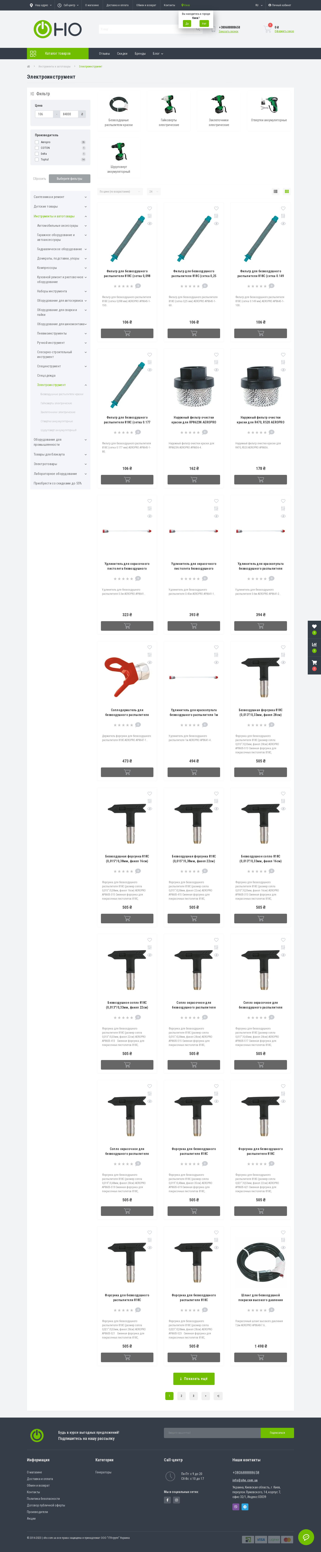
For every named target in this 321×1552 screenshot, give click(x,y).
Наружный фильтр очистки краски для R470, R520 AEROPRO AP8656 (260, 422)
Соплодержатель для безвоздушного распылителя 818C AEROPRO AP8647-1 (127, 714)
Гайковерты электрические (56, 403)
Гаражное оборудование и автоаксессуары (56, 237)
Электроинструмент (51, 385)
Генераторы (103, 1472)
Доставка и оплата (117, 5)
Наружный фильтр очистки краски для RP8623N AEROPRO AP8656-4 (193, 422)
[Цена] (44, 114)
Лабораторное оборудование (55, 474)
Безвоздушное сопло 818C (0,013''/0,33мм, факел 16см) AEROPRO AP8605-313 (260, 861)
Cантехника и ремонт (49, 197)
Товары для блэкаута (49, 454)
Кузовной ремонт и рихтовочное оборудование (60, 279)
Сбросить (39, 178)
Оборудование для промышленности (47, 442)
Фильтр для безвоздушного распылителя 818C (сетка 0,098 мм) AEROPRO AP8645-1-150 (127, 276)
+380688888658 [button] (246, 1472)
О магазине (92, 5)
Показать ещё (194, 1379)
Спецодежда (46, 375)
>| (218, 1396)
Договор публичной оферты (46, 1505)
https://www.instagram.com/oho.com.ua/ (176, 1500)
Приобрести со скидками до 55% (58, 483)
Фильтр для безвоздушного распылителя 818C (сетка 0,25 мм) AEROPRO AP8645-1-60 (193, 276)
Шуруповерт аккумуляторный (58, 430)
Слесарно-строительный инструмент (54, 354)
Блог (158, 53)
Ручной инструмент (51, 343)
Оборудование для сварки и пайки (57, 312)
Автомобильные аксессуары (57, 225)
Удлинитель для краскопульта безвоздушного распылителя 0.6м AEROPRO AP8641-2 (261, 568)
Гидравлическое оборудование (59, 249)
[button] (314, 665)
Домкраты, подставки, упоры (58, 258)
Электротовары (45, 464)
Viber (235, 1506)
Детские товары (46, 206)
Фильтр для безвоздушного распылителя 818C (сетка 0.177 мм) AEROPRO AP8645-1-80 (127, 422)
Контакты (169, 5)
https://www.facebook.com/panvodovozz (167, 1500)
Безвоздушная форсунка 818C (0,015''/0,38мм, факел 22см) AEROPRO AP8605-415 (194, 861)
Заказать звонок (228, 31)
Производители (37, 1512)
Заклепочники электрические (58, 412)
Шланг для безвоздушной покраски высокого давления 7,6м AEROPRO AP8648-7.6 (260, 1300)
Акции (31, 1518)
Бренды (140, 53)
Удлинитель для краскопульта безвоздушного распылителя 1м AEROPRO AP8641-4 (194, 714)
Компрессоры (47, 268)
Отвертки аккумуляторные (57, 421)
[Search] (198, 29)
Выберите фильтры (69, 178)
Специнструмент (49, 366)
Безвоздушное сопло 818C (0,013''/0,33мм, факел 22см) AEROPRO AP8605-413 (127, 1007)
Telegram (245, 1506)
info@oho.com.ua (245, 1480)
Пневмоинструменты (52, 333)
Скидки (122, 53)
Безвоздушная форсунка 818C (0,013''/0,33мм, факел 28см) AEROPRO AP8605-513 (261, 714)
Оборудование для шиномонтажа (60, 324)
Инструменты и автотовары (55, 66)
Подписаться (277, 1432)
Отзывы (104, 53)
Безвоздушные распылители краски (62, 394)
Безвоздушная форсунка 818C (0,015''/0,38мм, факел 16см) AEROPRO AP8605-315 (127, 861)
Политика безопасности (43, 1499)
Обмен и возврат (146, 5)
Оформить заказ (284, 31)
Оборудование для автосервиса (60, 300)
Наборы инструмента (52, 291)
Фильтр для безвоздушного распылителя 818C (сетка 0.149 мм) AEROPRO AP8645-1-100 (260, 276)
